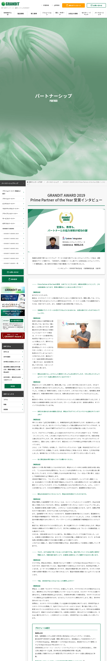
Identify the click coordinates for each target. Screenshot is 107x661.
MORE (15, 386)
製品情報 (21, 13)
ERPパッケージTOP (34, 182)
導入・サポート (60, 13)
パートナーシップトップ (13, 183)
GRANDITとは (8, 13)
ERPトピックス (13, 394)
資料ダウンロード (73, 5)
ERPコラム (13, 346)
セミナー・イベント (86, 13)
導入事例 (34, 13)
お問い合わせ (96, 5)
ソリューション (46, 13)
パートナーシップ (99, 13)
